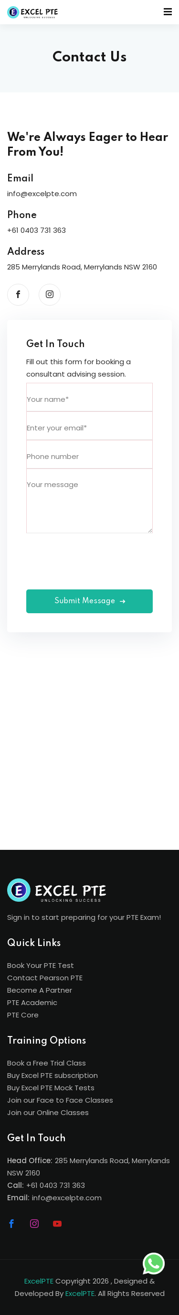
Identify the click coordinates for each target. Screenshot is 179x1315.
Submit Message (89, 601)
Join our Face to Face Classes (60, 1100)
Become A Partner (39, 990)
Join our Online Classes (48, 1112)
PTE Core (23, 1015)
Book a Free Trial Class (46, 1063)
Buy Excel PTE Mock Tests (51, 1088)
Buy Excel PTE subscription (52, 1075)
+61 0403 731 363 (55, 1185)
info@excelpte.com (67, 1198)
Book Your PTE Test (40, 965)
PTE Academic (32, 1002)
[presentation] (98, 551)
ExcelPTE (38, 1281)
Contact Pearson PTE (45, 978)
